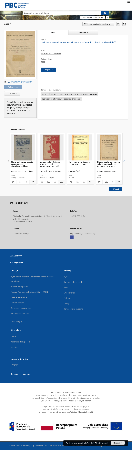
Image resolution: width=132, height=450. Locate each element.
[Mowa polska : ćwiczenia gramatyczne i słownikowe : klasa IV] (51, 148)
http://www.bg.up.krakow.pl (83, 233)
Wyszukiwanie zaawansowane (93, 17)
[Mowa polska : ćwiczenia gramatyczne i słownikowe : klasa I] (23, 148)
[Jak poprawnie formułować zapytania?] (107, 17)
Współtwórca (69, 293)
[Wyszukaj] (105, 13)
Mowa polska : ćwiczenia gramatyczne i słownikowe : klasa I (22, 164)
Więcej (116, 189)
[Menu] (128, 2)
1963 (43, 62)
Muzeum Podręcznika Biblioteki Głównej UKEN (29, 292)
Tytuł (66, 277)
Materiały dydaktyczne (20, 313)
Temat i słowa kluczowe (73, 309)
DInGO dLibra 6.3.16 (52, 446)
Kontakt (14, 336)
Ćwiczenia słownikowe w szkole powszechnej (79, 163)
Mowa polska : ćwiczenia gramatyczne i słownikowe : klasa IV (51, 164)
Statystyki (14, 347)
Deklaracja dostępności (20, 342)
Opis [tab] (53, 32)
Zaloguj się (15, 364)
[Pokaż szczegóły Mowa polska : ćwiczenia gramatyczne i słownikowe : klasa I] (32, 182)
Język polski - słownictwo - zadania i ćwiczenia (61, 99)
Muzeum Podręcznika (19, 286)
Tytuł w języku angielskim (74, 282)
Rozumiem (118, 443)
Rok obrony (69, 298)
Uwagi (66, 303)
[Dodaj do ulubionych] (118, 24)
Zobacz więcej (16, 321)
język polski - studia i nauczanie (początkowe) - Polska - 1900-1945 (69, 94)
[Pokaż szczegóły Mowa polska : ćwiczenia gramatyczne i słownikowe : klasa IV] (61, 182)
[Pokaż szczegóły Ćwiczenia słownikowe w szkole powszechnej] (89, 182)
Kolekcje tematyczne (19, 297)
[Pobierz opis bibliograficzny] (19, 182)
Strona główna (16, 262)
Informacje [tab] (83, 32)
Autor (66, 287)
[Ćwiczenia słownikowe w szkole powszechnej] (80, 148)
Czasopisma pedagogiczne (22, 308)
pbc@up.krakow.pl (21, 233)
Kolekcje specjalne (18, 303)
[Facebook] (72, 237)
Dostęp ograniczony (18, 81)
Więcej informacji (101, 443)
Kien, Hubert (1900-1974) (51, 53)
